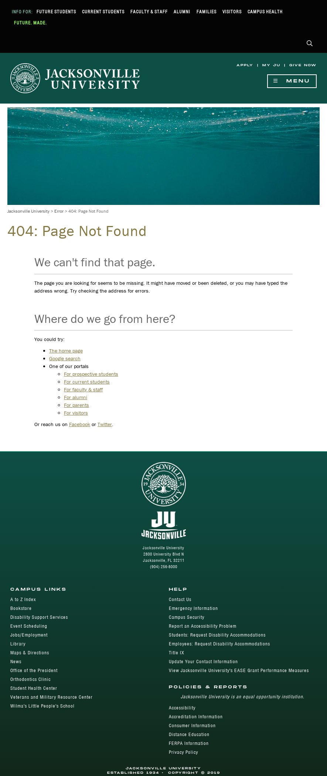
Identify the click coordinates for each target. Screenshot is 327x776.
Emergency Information (193, 608)
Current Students (103, 12)
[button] (309, 44)
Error (59, 211)
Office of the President (34, 670)
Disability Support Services (39, 617)
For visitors (76, 412)
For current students (87, 381)
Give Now (303, 65)
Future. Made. (30, 23)
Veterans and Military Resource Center (51, 697)
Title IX (176, 653)
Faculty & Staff (149, 12)
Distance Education (189, 734)
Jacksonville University (28, 211)
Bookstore (21, 608)
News (15, 661)
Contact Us (180, 599)
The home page (66, 350)
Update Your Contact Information (203, 661)
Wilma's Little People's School (42, 706)
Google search (65, 358)
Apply (244, 65)
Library (17, 644)
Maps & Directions (29, 653)
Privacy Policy (183, 752)
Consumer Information (192, 725)
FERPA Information (189, 743)
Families (207, 12)
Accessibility (182, 708)
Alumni (182, 12)
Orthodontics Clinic (30, 679)
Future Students (56, 12)
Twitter (105, 424)
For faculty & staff (83, 389)
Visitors (232, 12)
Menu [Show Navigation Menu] (291, 81)
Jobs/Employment (29, 635)
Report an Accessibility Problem (202, 626)
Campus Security (186, 617)
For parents (76, 405)
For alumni (75, 397)
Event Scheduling (28, 626)
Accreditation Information (196, 716)
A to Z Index (23, 599)
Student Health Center (33, 688)
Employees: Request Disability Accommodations (219, 644)
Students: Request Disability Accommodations (217, 635)
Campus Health (265, 12)
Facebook (79, 424)
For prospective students (91, 374)
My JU (271, 65)
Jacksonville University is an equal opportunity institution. (242, 697)
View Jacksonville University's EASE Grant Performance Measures (239, 670)
